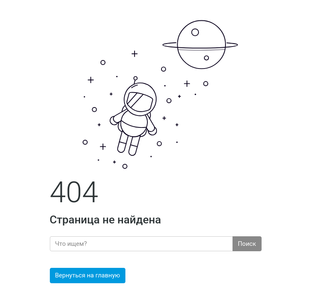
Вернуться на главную (87, 275)
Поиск (247, 244)
